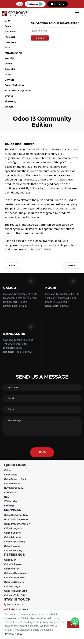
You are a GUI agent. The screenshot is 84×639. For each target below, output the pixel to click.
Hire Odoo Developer (16, 519)
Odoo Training (12, 546)
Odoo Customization (16, 515)
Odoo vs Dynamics (15, 573)
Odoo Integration (14, 528)
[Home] (15, 16)
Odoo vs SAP (11, 568)
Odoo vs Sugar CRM (15, 590)
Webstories (10, 501)
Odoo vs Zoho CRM (15, 595)
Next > (71, 265)
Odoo (7, 470)
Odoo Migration (13, 537)
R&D (6, 496)
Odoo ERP (10, 559)
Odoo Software (13, 564)
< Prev (12, 265)
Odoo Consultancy (14, 541)
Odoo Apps (10, 474)
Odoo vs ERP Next (14, 577)
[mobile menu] (77, 12)
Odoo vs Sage (12, 586)
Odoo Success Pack (15, 479)
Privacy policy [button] (13, 634)
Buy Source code (14, 488)
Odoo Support (12, 532)
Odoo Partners (12, 483)
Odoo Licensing (13, 550)
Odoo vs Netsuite (14, 582)
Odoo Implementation (17, 523)
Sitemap (9, 505)
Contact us (10, 492)
